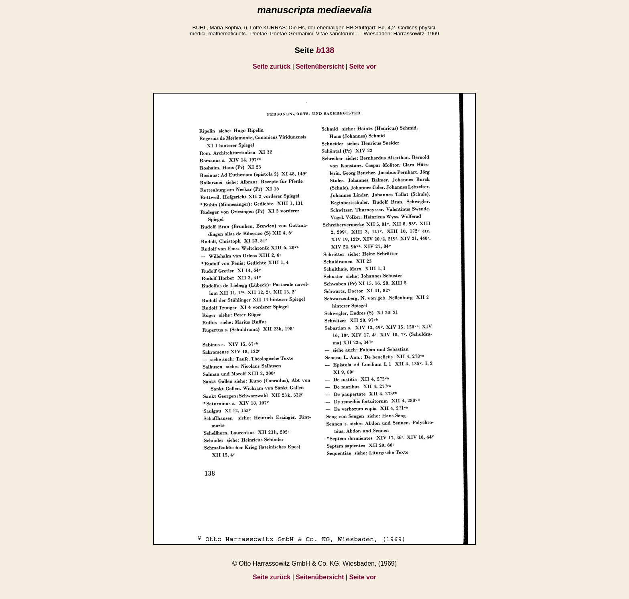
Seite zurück (271, 66)
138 (325, 50)
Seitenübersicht (320, 66)
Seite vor (362, 66)
